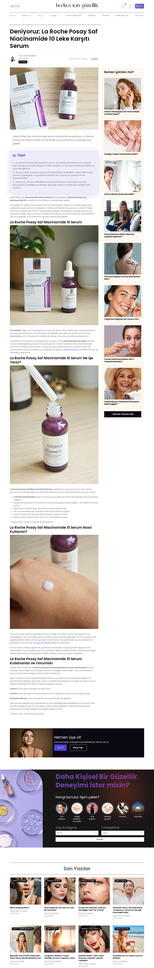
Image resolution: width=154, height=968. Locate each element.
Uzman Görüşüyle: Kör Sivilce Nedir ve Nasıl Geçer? (122, 112)
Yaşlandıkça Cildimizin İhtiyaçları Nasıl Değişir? (121, 402)
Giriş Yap (139, 6)
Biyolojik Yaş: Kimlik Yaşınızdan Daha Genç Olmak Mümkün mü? (25, 956)
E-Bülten (15, 6)
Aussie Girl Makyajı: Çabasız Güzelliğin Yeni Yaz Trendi (92, 908)
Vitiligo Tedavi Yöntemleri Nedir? (121, 154)
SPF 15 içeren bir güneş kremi (42, 642)
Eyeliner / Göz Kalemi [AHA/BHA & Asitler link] (90, 929)
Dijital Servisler (73, 15)
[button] (123, 6)
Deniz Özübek (29, 56)
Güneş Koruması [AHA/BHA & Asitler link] (122, 929)
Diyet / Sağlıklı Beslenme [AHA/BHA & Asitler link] (23, 929)
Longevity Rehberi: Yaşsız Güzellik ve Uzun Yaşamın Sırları (59, 956)
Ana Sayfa (14, 24)
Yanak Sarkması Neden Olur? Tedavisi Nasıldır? (119, 360)
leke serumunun (71, 349)
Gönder (99, 839)
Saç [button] (40, 15)
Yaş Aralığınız (66, 828)
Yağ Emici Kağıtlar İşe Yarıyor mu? (121, 319)
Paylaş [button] (94, 59)
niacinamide (15, 336)
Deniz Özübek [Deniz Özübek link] (21, 911)
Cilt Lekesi (41, 24)
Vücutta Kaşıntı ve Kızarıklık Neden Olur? (122, 277)
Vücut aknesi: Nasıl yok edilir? (119, 194)
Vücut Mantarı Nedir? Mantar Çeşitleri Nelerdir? (119, 235)
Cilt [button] (12, 15)
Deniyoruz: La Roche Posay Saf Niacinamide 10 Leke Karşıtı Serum (75, 24)
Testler (105, 15)
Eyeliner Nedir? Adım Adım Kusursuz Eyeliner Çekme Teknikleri (91, 958)
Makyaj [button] (26, 15)
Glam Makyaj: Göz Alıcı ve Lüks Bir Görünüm (59, 908)
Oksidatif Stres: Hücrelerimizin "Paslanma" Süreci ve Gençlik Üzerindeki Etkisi (127, 910)
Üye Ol (60, 747)
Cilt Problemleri (27, 24)
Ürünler (92, 15)
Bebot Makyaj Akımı (19, 907)
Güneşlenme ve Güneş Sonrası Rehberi (128, 956)
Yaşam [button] (53, 15)
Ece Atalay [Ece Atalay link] (54, 913)
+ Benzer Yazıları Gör (123, 414)
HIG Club (139, 15)
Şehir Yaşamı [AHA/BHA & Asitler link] (121, 881)
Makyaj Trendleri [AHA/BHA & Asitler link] (19, 881)
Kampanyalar (122, 15)
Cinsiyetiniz (110, 828)
